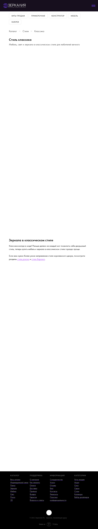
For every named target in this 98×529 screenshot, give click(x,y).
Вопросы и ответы (37, 500)
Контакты (53, 491)
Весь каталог (15, 479)
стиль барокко (38, 259)
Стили (26, 31)
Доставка (33, 488)
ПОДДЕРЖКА (36, 475)
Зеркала (13, 488)
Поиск (12, 497)
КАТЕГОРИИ (80, 475)
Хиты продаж (18, 16)
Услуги (52, 482)
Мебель (74, 16)
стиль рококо (23, 259)
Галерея (15, 22)
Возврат (33, 494)
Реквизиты (54, 494)
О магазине (34, 479)
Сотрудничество (56, 479)
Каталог (13, 31)
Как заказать (35, 482)
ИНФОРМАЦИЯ (57, 475)
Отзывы (53, 485)
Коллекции (78, 494)
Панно (12, 485)
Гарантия (33, 497)
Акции (76, 482)
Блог (51, 488)
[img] (49, 512)
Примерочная (38, 16)
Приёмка (33, 491)
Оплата (33, 485)
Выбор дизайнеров (81, 497)
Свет (12, 494)
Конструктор (57, 16)
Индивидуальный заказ (19, 482)
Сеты (76, 485)
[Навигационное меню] (93, 6)
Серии (76, 488)
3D (11, 500)
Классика (39, 31)
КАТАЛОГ (14, 475)
